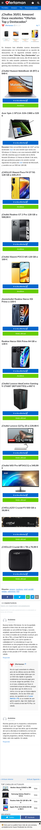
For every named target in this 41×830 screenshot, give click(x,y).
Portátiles (5, 8)
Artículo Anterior (7, 779)
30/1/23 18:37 (11, 622)
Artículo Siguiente (33, 779)
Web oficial (20, 333)
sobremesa (11, 591)
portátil (30, 589)
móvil (25, 589)
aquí (11, 150)
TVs (21, 8)
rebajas (4, 591)
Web (35, 789)
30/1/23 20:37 (11, 720)
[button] (2, 3)
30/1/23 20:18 (18, 666)
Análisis (20, 105)
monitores (19, 589)
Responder (6, 657)
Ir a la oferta (19, 100)
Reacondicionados (31, 8)
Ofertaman (19, 664)
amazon (12, 589)
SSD (17, 591)
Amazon (14, 8)
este (20, 163)
